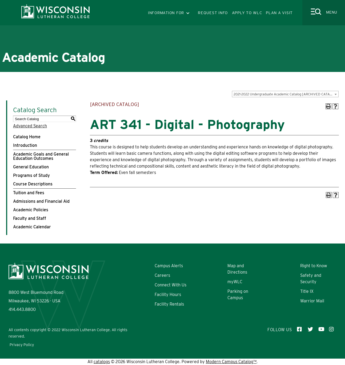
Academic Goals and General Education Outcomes (41, 156)
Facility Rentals (169, 304)
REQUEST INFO (213, 12)
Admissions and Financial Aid (41, 201)
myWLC (234, 281)
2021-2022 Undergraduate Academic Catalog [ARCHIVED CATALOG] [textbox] (286, 94)
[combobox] (285, 94)
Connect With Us (170, 284)
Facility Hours (168, 294)
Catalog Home (27, 136)
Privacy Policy (22, 345)
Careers (162, 275)
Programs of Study (31, 175)
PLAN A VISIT (279, 12)
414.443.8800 (22, 309)
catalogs (102, 361)
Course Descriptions (33, 183)
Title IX (307, 291)
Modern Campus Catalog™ (231, 361)
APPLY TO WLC (247, 12)
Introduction (25, 145)
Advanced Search (30, 125)
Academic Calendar (32, 226)
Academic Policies (30, 209)
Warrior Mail (312, 300)
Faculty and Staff (29, 218)
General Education (31, 166)
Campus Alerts (169, 265)
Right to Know (313, 265)
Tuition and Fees (28, 192)
